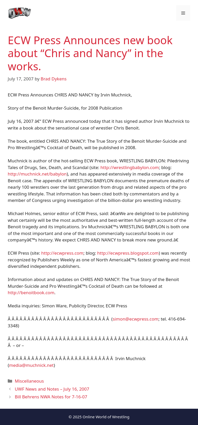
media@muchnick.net (31, 365)
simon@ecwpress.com (136, 319)
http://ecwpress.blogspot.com (128, 253)
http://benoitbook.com (31, 292)
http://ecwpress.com (62, 253)
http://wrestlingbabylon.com (130, 167)
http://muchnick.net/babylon (37, 174)
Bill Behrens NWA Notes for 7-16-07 (51, 397)
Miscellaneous (29, 381)
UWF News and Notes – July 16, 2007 (52, 389)
